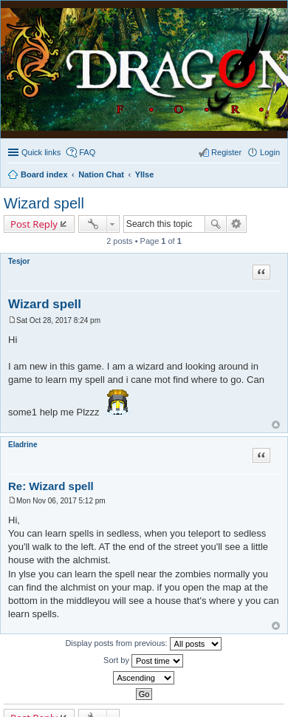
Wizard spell (44, 203)
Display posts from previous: (143, 643)
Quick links (41, 152)
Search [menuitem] (274, 176)
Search (216, 224)
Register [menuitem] (226, 152)
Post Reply (34, 224)
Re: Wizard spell (51, 486)
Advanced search (237, 224)
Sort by (143, 660)
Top (276, 425)
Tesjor (19, 261)
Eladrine (22, 445)
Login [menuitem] (270, 152)
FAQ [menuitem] (87, 152)
